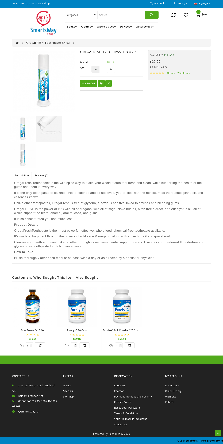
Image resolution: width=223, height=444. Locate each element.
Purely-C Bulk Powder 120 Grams (122, 330)
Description (22, 175)
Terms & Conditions (126, 413)
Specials (68, 391)
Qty (82, 67)
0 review (171, 73)
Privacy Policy (122, 402)
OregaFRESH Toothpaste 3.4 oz (48, 43)
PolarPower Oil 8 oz (32, 330)
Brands (67, 385)
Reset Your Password (127, 407)
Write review (184, 73)
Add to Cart (88, 83)
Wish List (170, 396)
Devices (126, 26)
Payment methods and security (133, 396)
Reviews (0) (41, 175)
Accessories (145, 26)
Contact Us (121, 424)
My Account (172, 385)
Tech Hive (114, 433)
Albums (87, 26)
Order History (173, 391)
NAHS (110, 62)
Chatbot (119, 391)
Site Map (68, 396)
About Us (119, 385)
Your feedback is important (130, 418)
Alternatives (106, 26)
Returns (170, 402)
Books (72, 26)
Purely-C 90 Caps (77, 330)
